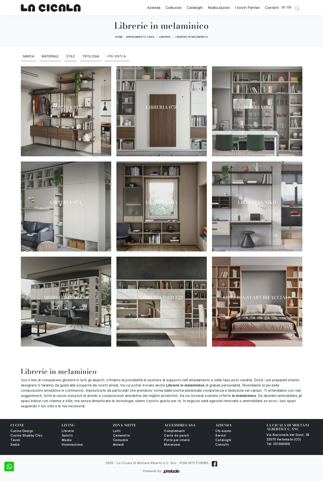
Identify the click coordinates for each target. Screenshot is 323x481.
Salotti (67, 435)
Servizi (220, 435)
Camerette (121, 435)
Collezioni (174, 8)
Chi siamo (223, 431)
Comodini (120, 440)
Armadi (118, 444)
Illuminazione (72, 444)
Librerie (165, 37)
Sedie (15, 444)
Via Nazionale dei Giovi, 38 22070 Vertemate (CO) (288, 437)
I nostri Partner (247, 8)
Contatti (272, 8)
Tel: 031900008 (278, 444)
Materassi (172, 444)
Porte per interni (177, 440)
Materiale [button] (50, 56)
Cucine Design (21, 431)
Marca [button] (28, 56)
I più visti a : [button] (117, 56)
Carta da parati (176, 435)
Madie (67, 440)
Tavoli (15, 440)
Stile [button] (70, 56)
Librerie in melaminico (192, 37)
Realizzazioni (219, 8)
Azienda (154, 8)
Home (119, 37)
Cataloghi (195, 8)
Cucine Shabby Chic (26, 435)
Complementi (174, 431)
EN (289, 7)
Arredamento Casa (140, 37)
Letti (117, 431)
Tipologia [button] (90, 56)
